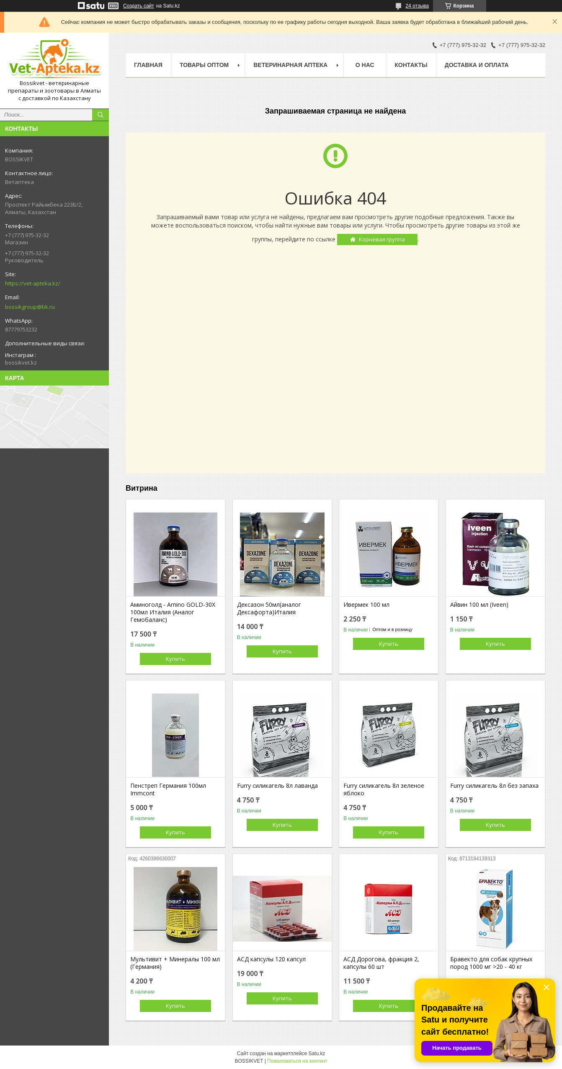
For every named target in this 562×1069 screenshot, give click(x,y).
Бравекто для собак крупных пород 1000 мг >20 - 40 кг (491, 963)
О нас (365, 65)
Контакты (410, 65)
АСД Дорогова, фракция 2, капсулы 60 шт (381, 963)
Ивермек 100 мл (366, 604)
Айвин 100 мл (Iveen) (479, 604)
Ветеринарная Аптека (290, 65)
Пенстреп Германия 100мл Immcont (168, 789)
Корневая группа (382, 239)
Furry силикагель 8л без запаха (494, 785)
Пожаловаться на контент (297, 1061)
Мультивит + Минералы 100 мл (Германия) (175, 963)
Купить (175, 659)
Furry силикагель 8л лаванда (277, 785)
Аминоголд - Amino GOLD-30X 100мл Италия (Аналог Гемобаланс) (172, 612)
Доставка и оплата (477, 65)
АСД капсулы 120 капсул (271, 959)
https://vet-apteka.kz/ (32, 283)
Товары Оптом (204, 65)
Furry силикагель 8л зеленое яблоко (383, 789)
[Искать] (100, 115)
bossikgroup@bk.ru (30, 307)
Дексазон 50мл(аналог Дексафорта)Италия (269, 608)
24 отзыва (417, 6)
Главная (148, 65)
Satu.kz (316, 1053)
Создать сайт (138, 6)
